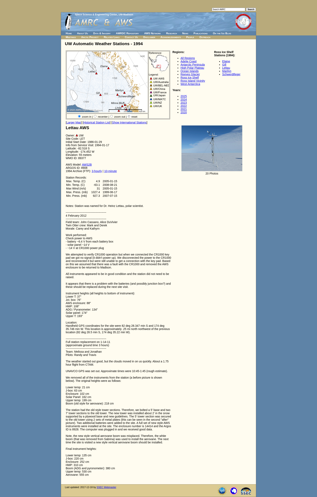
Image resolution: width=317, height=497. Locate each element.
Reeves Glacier (190, 74)
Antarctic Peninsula (193, 64)
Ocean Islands (190, 71)
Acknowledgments (171, 37)
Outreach (204, 37)
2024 (184, 99)
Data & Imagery (102, 33)
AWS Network (152, 33)
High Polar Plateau (192, 67)
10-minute (110, 171)
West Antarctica (190, 84)
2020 (184, 112)
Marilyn (226, 71)
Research (171, 33)
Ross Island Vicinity (193, 80)
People (190, 37)
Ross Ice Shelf (190, 77)
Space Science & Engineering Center (96, 14)
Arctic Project (90, 37)
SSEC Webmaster (106, 487)
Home (69, 33)
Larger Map (74, 122)
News (185, 33)
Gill (224, 64)
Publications (200, 33)
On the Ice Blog (222, 33)
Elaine (226, 61)
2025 (184, 96)
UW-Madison (125, 14)
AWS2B (87, 164)
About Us (82, 33)
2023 (184, 102)
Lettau (226, 67)
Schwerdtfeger (231, 74)
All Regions (188, 58)
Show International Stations (129, 122)
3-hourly (97, 171)
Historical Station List (96, 122)
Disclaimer (149, 37)
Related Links (111, 37)
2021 (184, 109)
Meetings (71, 37)
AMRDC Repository (127, 33)
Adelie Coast (189, 61)
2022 (184, 105)
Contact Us (131, 37)
